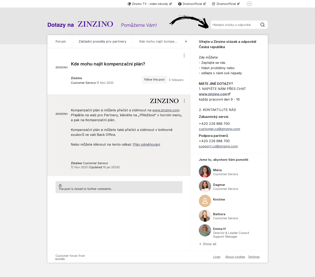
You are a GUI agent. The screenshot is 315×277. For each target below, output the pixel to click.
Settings (254, 256)
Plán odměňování (146, 144)
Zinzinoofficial (190, 4)
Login (216, 256)
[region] (119, 71)
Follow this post (154, 79)
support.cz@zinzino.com (218, 146)
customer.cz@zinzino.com (219, 129)
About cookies (235, 256)
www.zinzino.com (165, 110)
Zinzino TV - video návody (148, 4)
